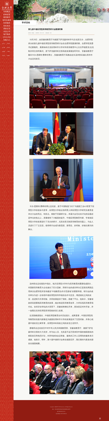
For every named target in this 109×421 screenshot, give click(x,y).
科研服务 (6, 23)
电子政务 (6, 34)
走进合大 (3, 55)
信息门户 (3, 43)
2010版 (46, 23)
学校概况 (6, 11)
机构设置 (6, 14)
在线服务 (3, 51)
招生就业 (6, 26)
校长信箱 (8, 47)
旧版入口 (6, 40)
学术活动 (51, 23)
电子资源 (3, 47)
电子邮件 (8, 55)
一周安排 (8, 51)
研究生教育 (7, 20)
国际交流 (6, 28)
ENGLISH (6, 37)
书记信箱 (8, 43)
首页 (43, 23)
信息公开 (6, 31)
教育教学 (6, 17)
